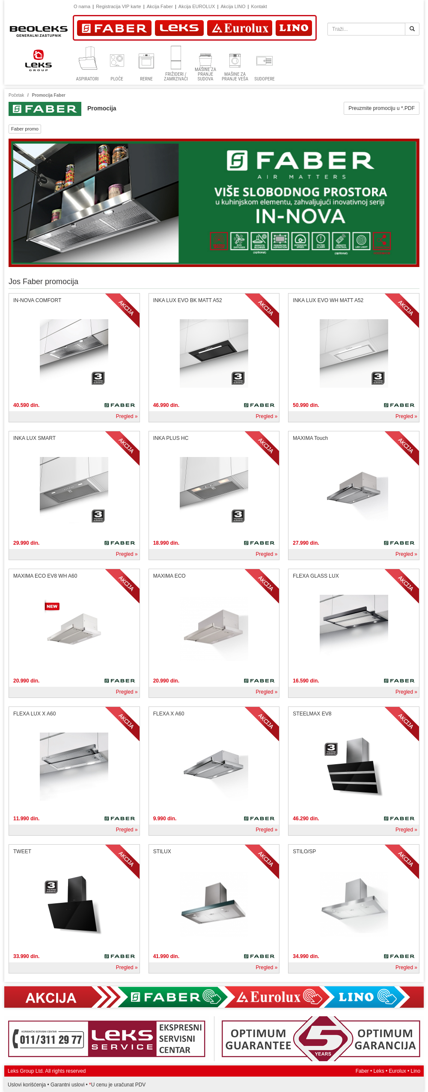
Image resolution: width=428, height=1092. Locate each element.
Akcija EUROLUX (196, 6)
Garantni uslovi (67, 1085)
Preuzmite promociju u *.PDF (381, 108)
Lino (415, 1071)
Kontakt (259, 6)
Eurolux (397, 1071)
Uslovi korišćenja (27, 1085)
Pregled (125, 416)
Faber (362, 1071)
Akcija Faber (160, 6)
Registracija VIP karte (118, 6)
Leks (379, 1071)
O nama (82, 6)
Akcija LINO (232, 6)
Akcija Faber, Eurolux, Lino (214, 997)
